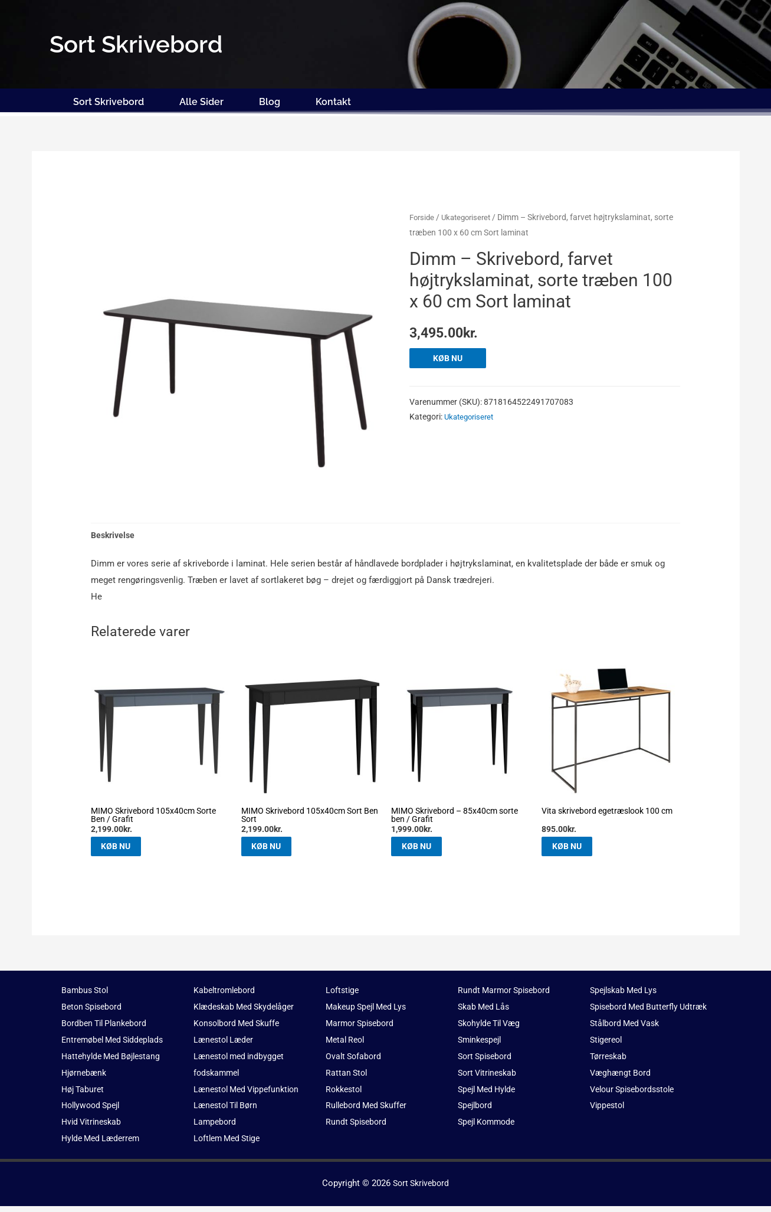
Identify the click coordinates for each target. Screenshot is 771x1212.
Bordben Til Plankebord (107, 1029)
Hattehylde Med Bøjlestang (114, 1062)
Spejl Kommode (489, 1127)
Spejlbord (476, 1111)
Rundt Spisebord (358, 1127)
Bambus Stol (86, 996)
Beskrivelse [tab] (114, 535)
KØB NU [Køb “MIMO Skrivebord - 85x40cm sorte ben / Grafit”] (431, 849)
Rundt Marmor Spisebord (507, 996)
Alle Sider (201, 101)
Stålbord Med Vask (627, 1045)
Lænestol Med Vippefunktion (250, 1094)
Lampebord (215, 1127)
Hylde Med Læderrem (103, 1144)
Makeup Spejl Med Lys (370, 1012)
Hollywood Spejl (93, 1111)
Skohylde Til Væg (492, 1029)
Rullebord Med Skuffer (369, 1111)
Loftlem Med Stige (229, 1144)
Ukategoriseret (470, 217)
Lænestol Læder (225, 1045)
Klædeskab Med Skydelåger (247, 1012)
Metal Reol (347, 1045)
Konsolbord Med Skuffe (239, 1029)
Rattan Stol (347, 1078)
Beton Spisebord (93, 1012)
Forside (423, 217)
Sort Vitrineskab (489, 1078)
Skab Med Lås (485, 1012)
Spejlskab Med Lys (626, 996)
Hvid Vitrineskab (93, 1127)
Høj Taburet (84, 1094)
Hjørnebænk (85, 1078)
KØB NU (449, 358)
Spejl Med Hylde (489, 1094)
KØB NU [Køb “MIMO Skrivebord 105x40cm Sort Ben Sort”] (281, 849)
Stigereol (607, 1062)
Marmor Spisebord (362, 1029)
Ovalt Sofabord (355, 1062)
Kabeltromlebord (226, 996)
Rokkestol (346, 1094)
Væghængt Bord (622, 1094)
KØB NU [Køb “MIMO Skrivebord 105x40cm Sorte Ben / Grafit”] (130, 849)
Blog (269, 101)
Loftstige (343, 996)
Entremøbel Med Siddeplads (116, 1045)
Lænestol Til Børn (228, 1111)
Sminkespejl (482, 1045)
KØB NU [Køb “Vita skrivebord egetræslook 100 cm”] (581, 849)
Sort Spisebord (487, 1062)
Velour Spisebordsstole (636, 1111)
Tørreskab (609, 1078)
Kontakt (333, 101)
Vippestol (609, 1127)
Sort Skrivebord (108, 101)
